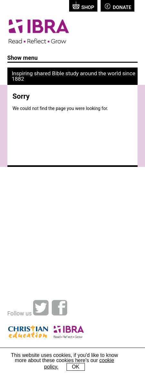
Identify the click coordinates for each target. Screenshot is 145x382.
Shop (83, 6)
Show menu (22, 57)
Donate (117, 6)
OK (75, 366)
